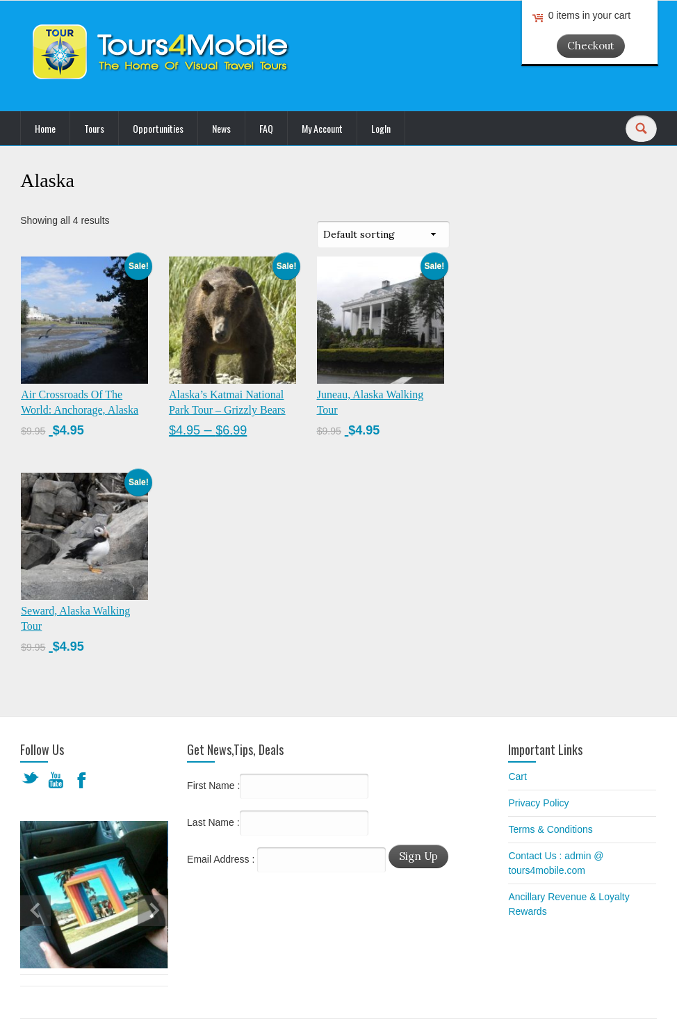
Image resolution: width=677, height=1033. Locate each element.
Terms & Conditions (550, 829)
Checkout (590, 45)
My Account (322, 128)
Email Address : (220, 859)
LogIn (381, 128)
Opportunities (158, 128)
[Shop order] (383, 234)
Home (45, 128)
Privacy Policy (538, 802)
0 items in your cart (589, 15)
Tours (94, 128)
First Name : (277, 786)
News (221, 128)
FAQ (266, 128)
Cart (517, 776)
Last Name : (277, 823)
